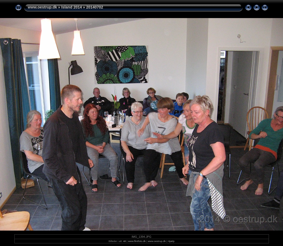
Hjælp (171, 241)
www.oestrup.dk (42, 7)
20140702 (94, 7)
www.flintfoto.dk (137, 241)
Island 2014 (71, 7)
